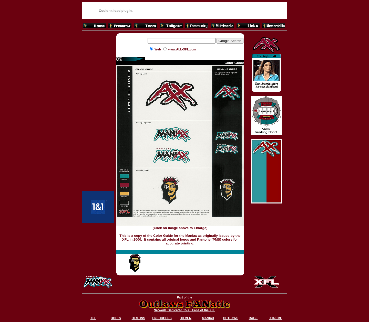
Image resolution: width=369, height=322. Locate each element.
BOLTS (116, 318)
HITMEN (185, 318)
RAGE (253, 318)
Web (158, 49)
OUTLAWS (230, 318)
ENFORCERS (161, 318)
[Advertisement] (98, 109)
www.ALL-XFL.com (182, 49)
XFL (93, 318)
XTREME (275, 318)
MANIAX (208, 318)
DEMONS (138, 318)
